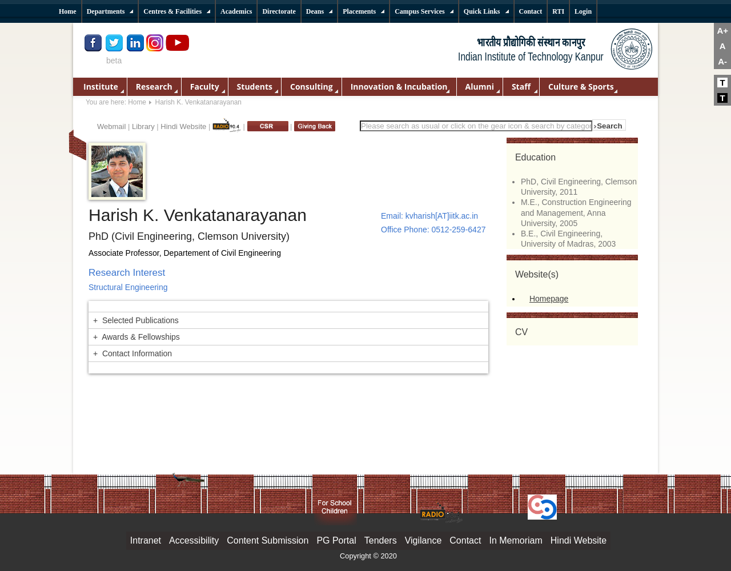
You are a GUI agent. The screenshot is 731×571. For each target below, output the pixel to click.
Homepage (549, 298)
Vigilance (423, 540)
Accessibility (194, 540)
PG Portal (336, 540)
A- (722, 61)
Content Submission (267, 540)
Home (137, 102)
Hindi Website (183, 126)
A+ (722, 30)
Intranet (145, 540)
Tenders (380, 540)
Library (143, 126)
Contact (465, 540)
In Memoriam (515, 540)
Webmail (111, 126)
